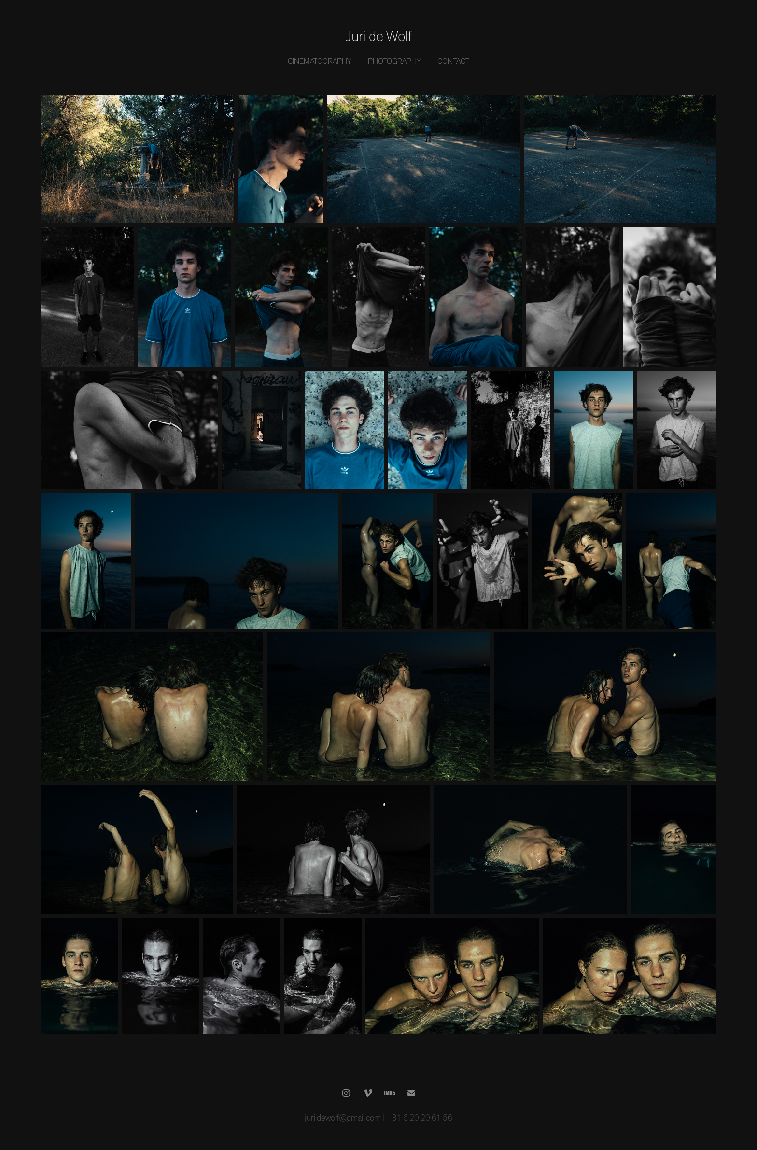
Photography (394, 61)
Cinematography (319, 61)
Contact (453, 61)
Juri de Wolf (379, 36)
